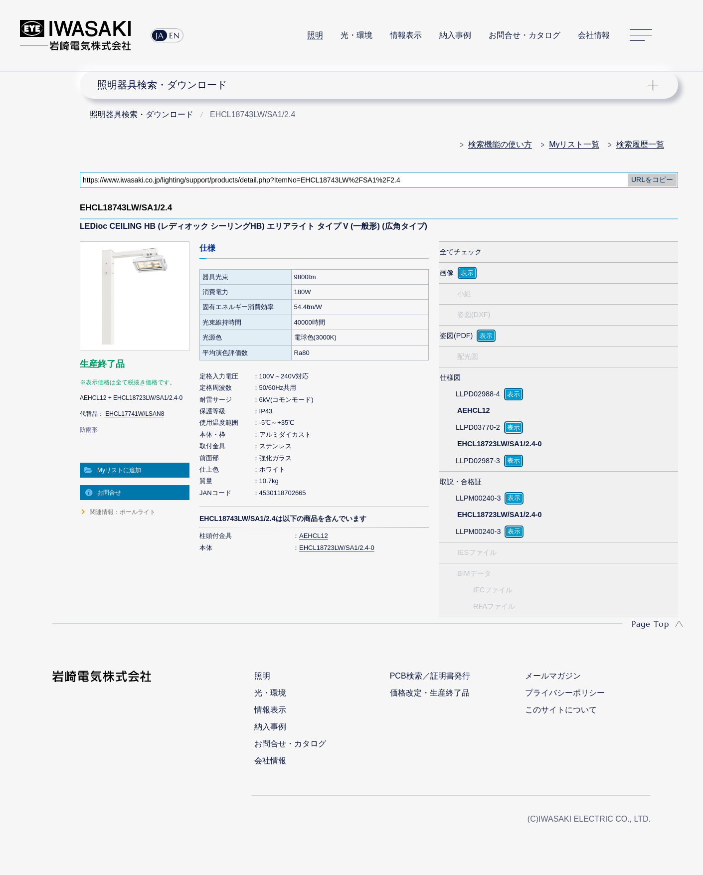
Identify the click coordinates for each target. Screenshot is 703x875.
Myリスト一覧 (574, 144)
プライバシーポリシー (565, 693)
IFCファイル (493, 590)
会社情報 (594, 35)
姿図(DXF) (473, 315)
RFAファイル (494, 606)
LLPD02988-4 (478, 394)
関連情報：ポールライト (123, 512)
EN (174, 35)
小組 (464, 294)
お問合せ (109, 492)
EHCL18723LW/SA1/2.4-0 (336, 547)
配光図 (467, 356)
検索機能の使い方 (500, 144)
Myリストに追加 (119, 470)
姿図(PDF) (456, 336)
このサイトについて (561, 709)
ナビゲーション (373, 85)
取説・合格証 (461, 482)
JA (160, 35)
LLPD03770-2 (478, 427)
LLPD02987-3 (478, 461)
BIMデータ (474, 573)
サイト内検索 (677, 35)
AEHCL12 (313, 535)
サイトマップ (641, 35)
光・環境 (356, 35)
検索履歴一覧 (640, 144)
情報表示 (406, 35)
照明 (315, 35)
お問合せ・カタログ (524, 35)
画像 (447, 273)
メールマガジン (553, 676)
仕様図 (450, 377)
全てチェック (461, 252)
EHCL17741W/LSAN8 (134, 413)
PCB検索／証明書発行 (430, 676)
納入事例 (455, 35)
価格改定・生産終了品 (430, 693)
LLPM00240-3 (478, 498)
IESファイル (477, 552)
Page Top (650, 624)
